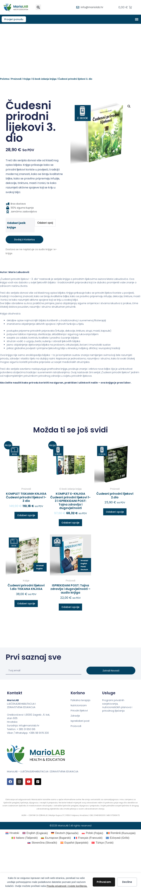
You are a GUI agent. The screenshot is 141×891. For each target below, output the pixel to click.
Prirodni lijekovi (79, 711)
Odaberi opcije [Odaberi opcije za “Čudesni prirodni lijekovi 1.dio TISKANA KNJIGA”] (26, 604)
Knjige (27, 79)
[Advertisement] (70, 49)
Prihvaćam (104, 882)
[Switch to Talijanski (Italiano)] (24, 838)
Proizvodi (16, 79)
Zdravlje (75, 716)
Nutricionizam (79, 706)
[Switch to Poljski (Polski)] (92, 833)
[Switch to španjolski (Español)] (74, 843)
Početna (4, 79)
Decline (127, 882)
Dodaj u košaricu (24, 240)
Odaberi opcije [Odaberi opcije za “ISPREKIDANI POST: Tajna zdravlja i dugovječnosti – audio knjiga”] (70, 607)
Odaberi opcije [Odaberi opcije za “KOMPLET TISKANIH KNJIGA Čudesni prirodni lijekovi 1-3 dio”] (26, 515)
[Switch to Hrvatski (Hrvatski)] (12, 833)
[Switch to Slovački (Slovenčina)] (42, 843)
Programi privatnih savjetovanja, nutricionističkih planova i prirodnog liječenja (117, 706)
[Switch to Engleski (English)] (35, 833)
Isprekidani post (80, 721)
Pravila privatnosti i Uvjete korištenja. (67, 886)
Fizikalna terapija (80, 700)
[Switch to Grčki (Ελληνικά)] (117, 838)
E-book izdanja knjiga (44, 79)
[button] (38, 7)
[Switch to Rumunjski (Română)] (121, 833)
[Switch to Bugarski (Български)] (55, 838)
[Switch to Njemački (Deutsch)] (64, 833)
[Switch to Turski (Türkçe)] (102, 843)
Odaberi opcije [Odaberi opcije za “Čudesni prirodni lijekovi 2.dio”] (115, 512)
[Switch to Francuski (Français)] (88, 838)
